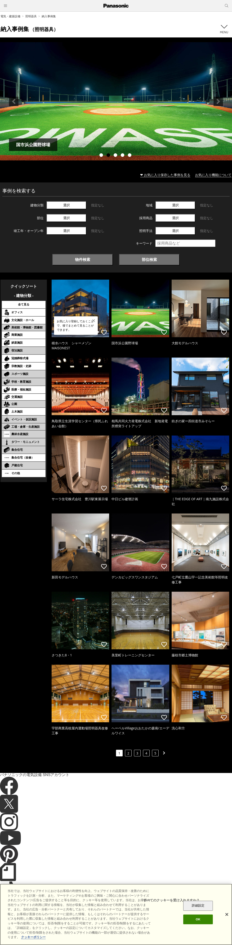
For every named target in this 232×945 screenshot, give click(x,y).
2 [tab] (109, 155)
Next (218, 101)
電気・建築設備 (10, 16)
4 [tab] (123, 155)
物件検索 (82, 259)
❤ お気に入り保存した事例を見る (165, 175)
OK (198, 919)
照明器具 (31, 16)
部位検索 (149, 259)
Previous (13, 101)
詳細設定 (198, 906)
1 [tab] (101, 155)
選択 (66, 205)
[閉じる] (227, 914)
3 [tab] (116, 155)
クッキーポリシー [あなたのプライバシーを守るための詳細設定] (33, 937)
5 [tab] (130, 155)
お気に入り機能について (213, 175)
